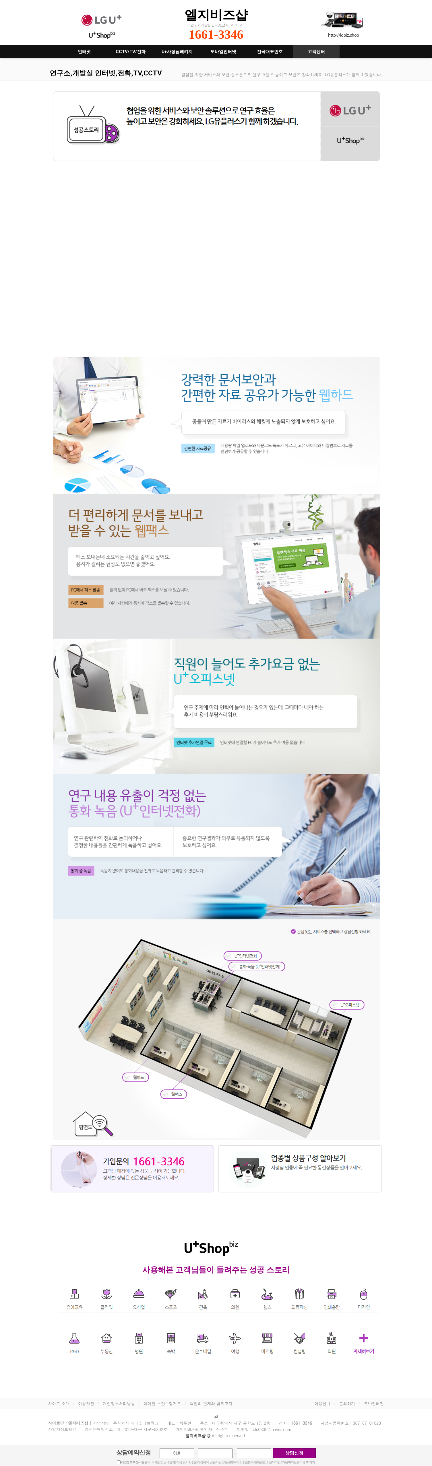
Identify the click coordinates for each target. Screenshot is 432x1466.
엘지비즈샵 (216, 15)
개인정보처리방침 (119, 1403)
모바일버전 (374, 1403)
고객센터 (316, 51)
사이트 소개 (59, 1403)
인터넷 (84, 51)
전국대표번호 (270, 51)
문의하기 (347, 1403)
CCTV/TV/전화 (131, 51)
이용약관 (86, 1403)
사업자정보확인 (62, 1429)
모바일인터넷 (223, 51)
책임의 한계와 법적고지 (211, 1403)
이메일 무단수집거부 (162, 1403)
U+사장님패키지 (177, 51)
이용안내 (323, 1403)
